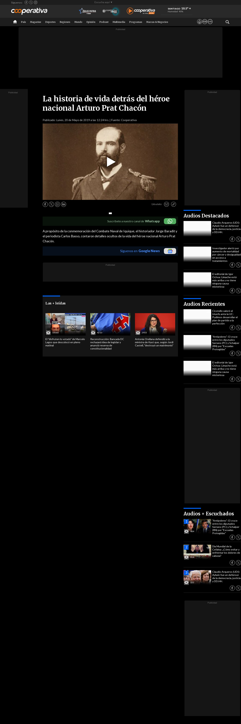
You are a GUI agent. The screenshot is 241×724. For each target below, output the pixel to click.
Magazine (35, 22)
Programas (135, 22)
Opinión (90, 22)
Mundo (78, 22)
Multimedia (119, 22)
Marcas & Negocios (157, 22)
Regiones (65, 22)
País (23, 22)
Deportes (50, 22)
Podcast (103, 22)
